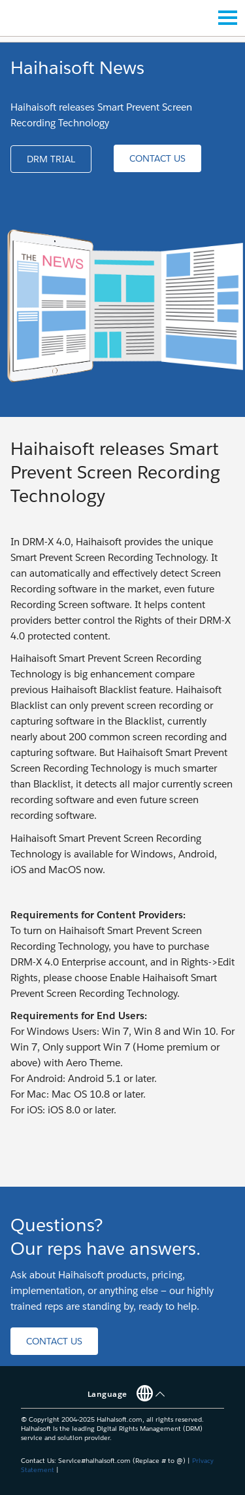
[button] (50, 159)
